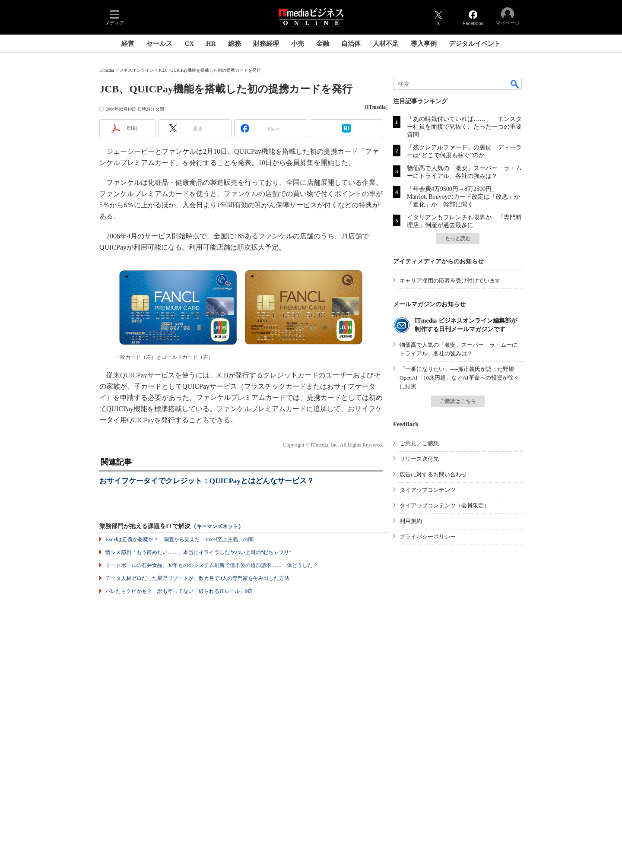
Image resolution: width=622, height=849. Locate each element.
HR (211, 43)
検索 (515, 84)
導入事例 (424, 43)
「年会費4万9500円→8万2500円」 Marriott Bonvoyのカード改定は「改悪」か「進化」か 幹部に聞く (463, 197)
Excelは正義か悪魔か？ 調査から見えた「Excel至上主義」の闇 (179, 539)
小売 (297, 43)
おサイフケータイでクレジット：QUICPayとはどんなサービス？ (206, 481)
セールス (159, 43)
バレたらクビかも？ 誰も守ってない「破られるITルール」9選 (179, 591)
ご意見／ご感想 (419, 443)
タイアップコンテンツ (428, 490)
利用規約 (411, 521)
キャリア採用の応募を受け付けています (450, 280)
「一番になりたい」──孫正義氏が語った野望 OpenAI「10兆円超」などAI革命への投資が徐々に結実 (460, 378)
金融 (322, 43)
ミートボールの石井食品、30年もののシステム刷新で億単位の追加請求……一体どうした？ (211, 565)
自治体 (351, 43)
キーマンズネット (217, 526)
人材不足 (386, 43)
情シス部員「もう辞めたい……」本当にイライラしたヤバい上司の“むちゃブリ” (198, 552)
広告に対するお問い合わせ (433, 474)
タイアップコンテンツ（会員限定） (444, 505)
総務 (234, 43)
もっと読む (458, 238)
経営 (127, 43)
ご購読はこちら (458, 401)
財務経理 (266, 43)
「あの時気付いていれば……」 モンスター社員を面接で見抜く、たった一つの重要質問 (464, 127)
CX (189, 43)
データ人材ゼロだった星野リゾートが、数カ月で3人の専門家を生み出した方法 (197, 578)
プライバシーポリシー (428, 536)
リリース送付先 (419, 459)
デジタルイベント (475, 43)
